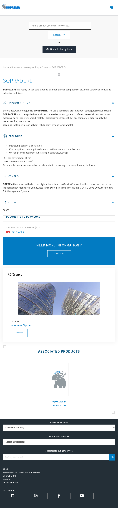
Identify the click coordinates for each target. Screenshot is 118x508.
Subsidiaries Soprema (59, 436)
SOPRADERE (15, 232)
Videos (6, 479)
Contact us (59, 254)
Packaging (59, 136)
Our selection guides (59, 49)
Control (59, 176)
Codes (59, 202)
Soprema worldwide (59, 422)
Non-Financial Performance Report (21, 472)
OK (112, 457)
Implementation (59, 102)
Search (59, 35)
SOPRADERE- (58, 67)
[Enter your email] (56, 457)
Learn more (59, 405)
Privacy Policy (10, 483)
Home (6, 67)
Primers (45, 67)
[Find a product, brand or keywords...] (60, 26)
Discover (19, 332)
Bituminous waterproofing (25, 67)
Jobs (5, 469)
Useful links (9, 476)
